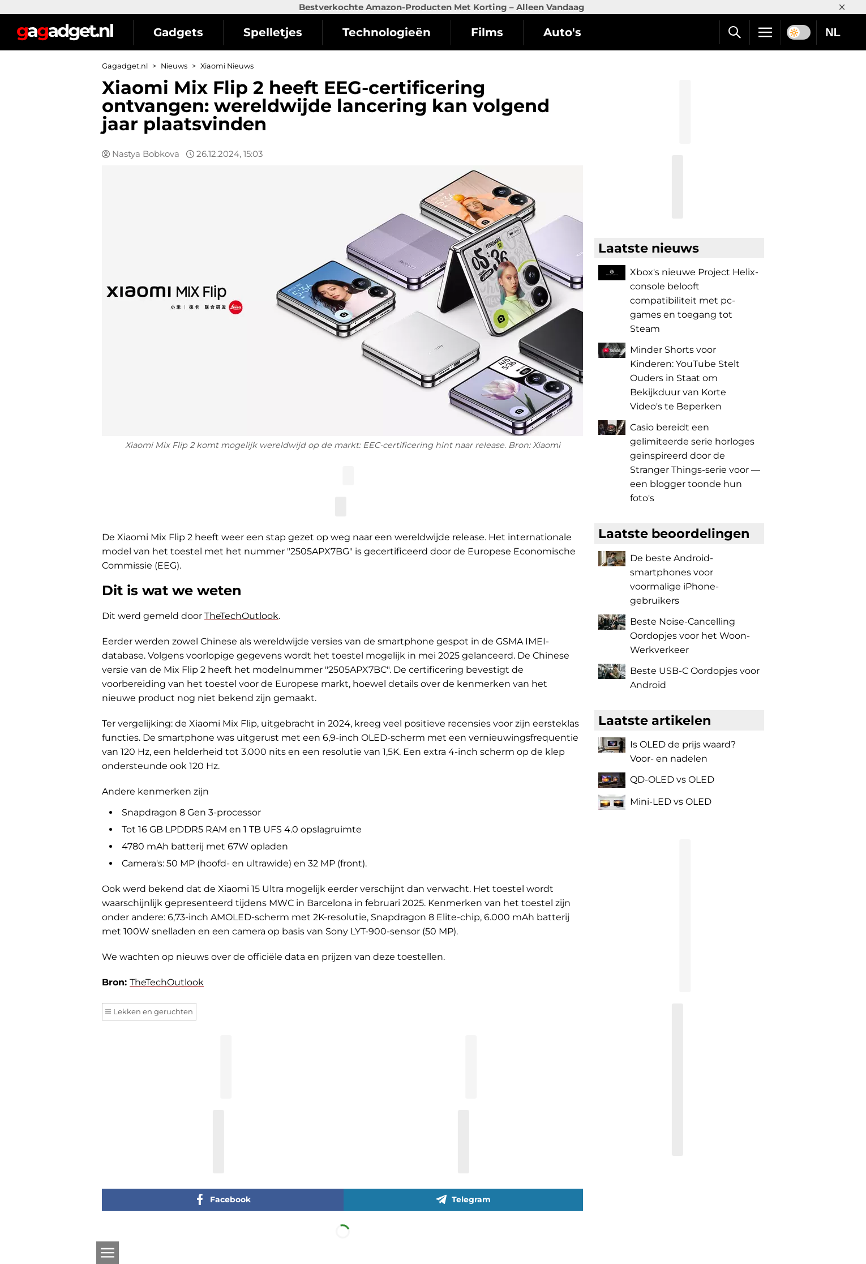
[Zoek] (734, 32)
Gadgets (178, 32)
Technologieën (386, 32)
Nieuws (174, 66)
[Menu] (765, 32)
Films (487, 32)
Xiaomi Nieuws (227, 66)
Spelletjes (272, 32)
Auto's (562, 32)
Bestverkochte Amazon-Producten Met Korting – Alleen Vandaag (442, 7)
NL (833, 32)
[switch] (799, 32)
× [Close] (842, 7)
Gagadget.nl (125, 66)
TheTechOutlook (241, 615)
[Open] (107, 1252)
